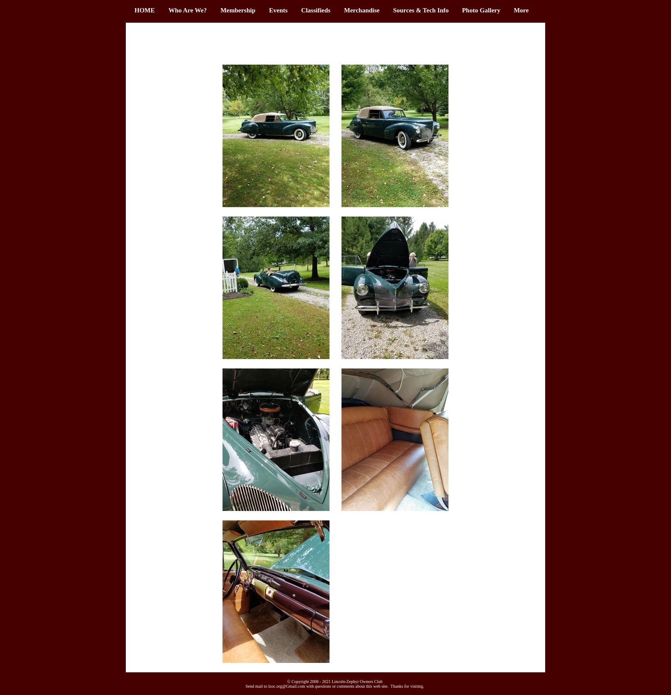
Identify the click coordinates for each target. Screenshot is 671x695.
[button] (238, 10)
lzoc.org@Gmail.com (286, 686)
